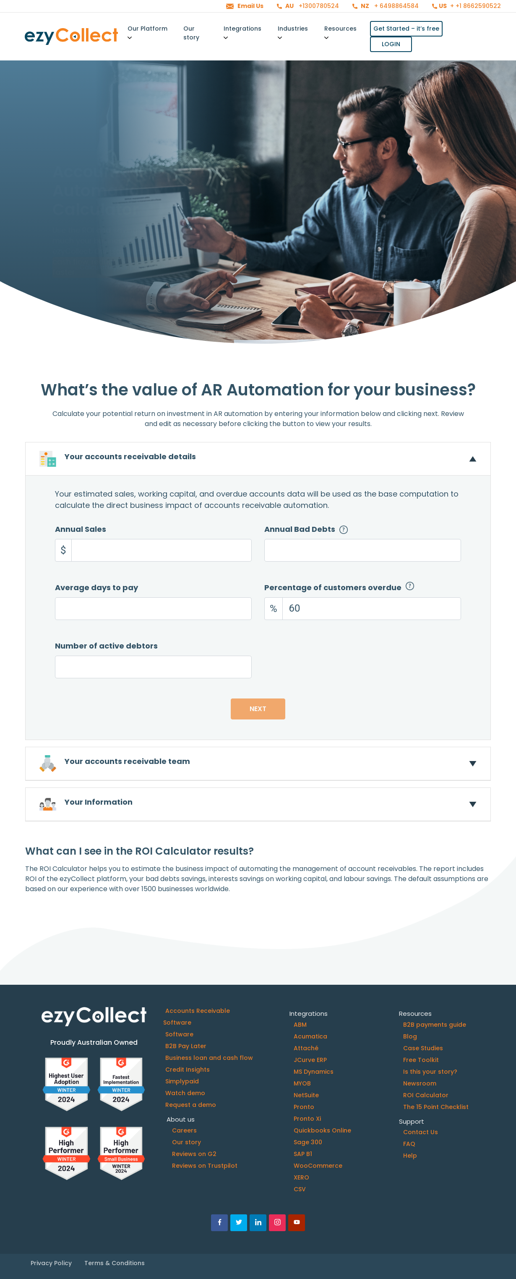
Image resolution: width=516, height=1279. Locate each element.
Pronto (304, 1107)
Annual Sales (80, 529)
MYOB (302, 1083)
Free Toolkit (421, 1060)
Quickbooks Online (322, 1130)
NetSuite (306, 1095)
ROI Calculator (425, 1095)
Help (410, 1155)
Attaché (306, 1048)
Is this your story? (430, 1071)
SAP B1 (303, 1154)
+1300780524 (318, 6)
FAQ (409, 1144)
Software (179, 1034)
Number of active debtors (106, 646)
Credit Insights (187, 1069)
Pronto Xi (307, 1118)
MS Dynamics (314, 1071)
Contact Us (420, 1132)
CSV (300, 1189)
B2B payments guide (434, 1024)
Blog (410, 1036)
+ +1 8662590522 (474, 6)
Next (258, 709)
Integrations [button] (242, 32)
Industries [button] (293, 32)
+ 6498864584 (396, 6)
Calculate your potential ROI (126, 246)
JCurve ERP (310, 1060)
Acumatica (310, 1036)
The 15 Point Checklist (436, 1107)
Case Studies (423, 1048)
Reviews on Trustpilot (204, 1165)
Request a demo (190, 1105)
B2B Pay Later (185, 1046)
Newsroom (419, 1083)
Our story (191, 33)
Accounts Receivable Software (196, 1017)
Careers (184, 1130)
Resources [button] (340, 32)
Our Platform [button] (147, 32)
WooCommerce (318, 1165)
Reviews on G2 (194, 1154)
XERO (301, 1177)
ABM (300, 1024)
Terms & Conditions (114, 1263)
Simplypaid (182, 1081)
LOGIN (391, 44)
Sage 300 (308, 1142)
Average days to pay (96, 587)
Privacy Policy (51, 1263)
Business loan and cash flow (209, 1058)
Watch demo (185, 1093)
